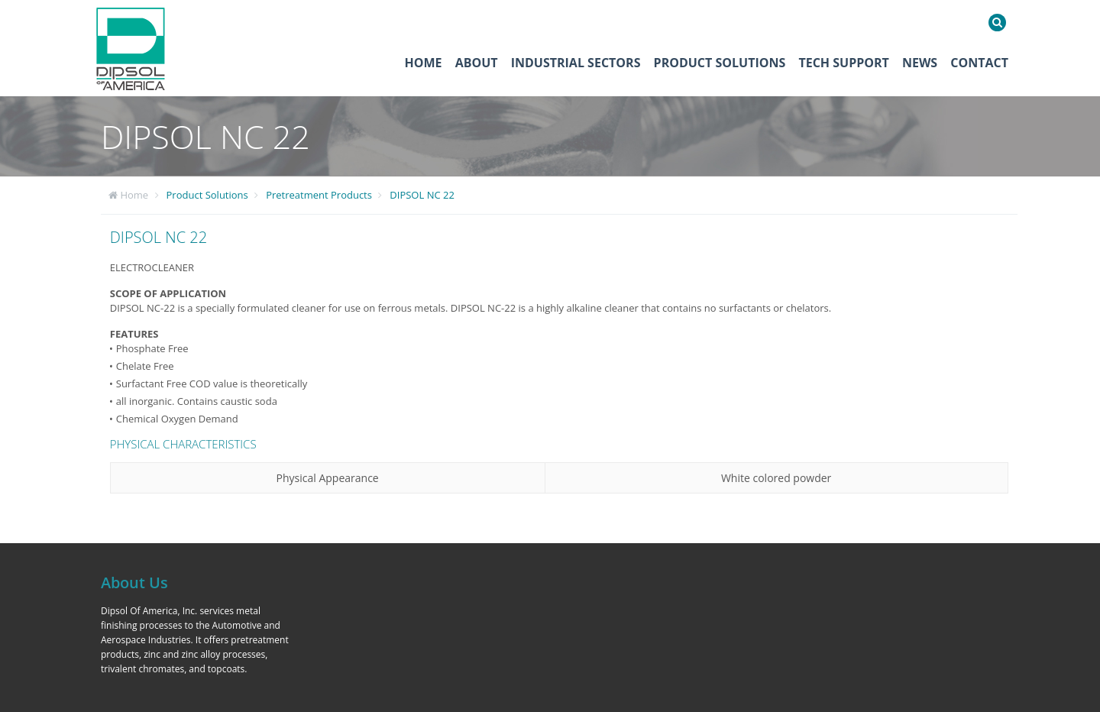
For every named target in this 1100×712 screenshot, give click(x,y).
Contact (979, 62)
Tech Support (843, 62)
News (919, 62)
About (476, 62)
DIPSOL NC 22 (422, 195)
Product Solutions (720, 62)
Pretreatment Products (319, 195)
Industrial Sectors (576, 62)
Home (423, 62)
